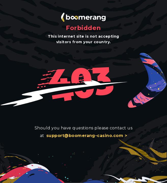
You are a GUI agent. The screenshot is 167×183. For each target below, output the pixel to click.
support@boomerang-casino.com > (86, 135)
